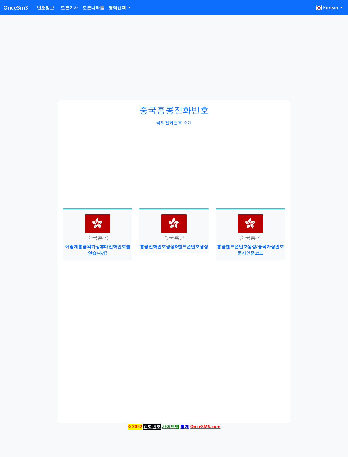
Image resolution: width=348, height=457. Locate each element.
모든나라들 (93, 8)
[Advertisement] (174, 58)
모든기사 (69, 8)
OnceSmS (15, 7)
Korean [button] (327, 8)
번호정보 (45, 8)
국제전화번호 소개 (174, 123)
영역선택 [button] (117, 8)
